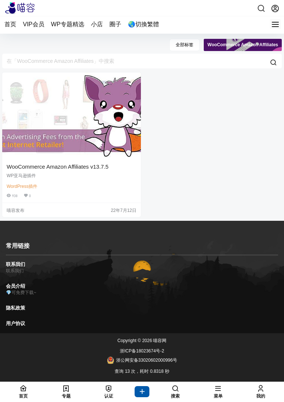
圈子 (115, 24)
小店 (97, 24)
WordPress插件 (22, 186)
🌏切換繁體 (143, 24)
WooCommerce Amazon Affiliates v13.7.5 (57, 166)
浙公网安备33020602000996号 (142, 360)
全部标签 (184, 44)
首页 (10, 24)
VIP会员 (33, 24)
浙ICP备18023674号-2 (142, 351)
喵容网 (159, 340)
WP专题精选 (67, 24)
